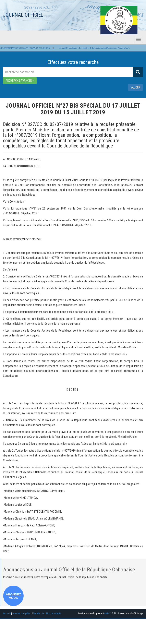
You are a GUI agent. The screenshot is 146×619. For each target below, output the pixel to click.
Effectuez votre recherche (73, 62)
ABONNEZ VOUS (13, 596)
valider (135, 87)
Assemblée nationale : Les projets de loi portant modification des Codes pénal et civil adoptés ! (102, 48)
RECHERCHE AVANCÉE (20, 80)
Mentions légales (21, 613)
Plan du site (38, 613)
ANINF (107, 613)
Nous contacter (54, 613)
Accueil (7, 613)
